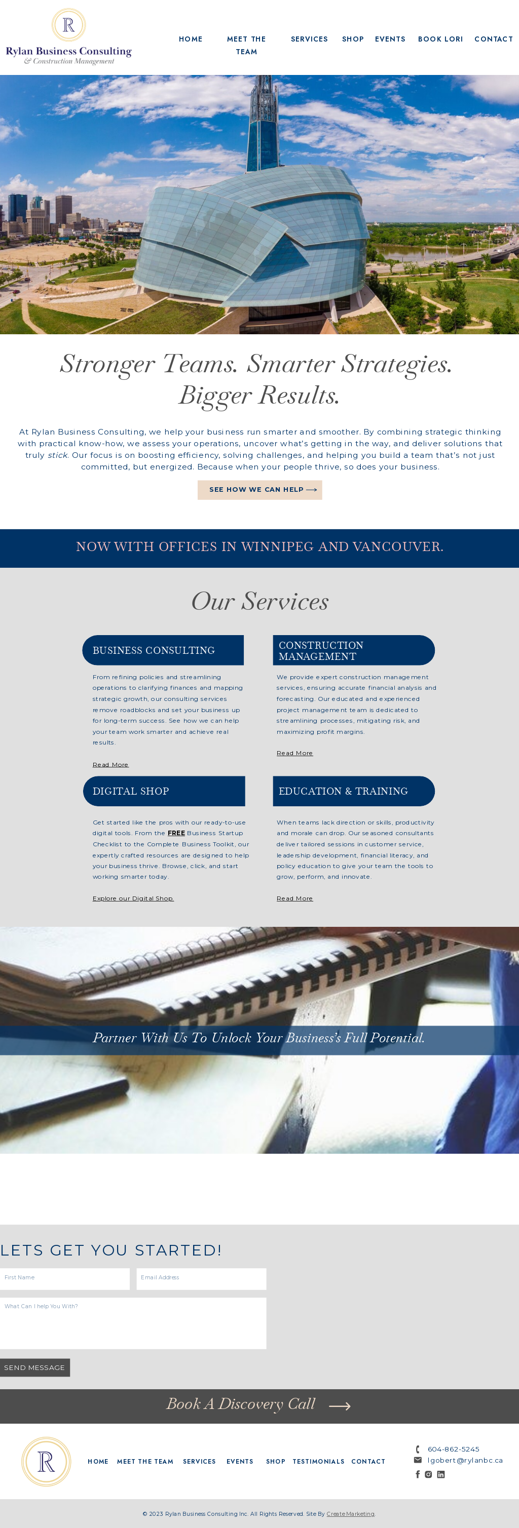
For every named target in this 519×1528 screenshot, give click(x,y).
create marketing (351, 1514)
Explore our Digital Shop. (133, 899)
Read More (295, 899)
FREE (176, 833)
